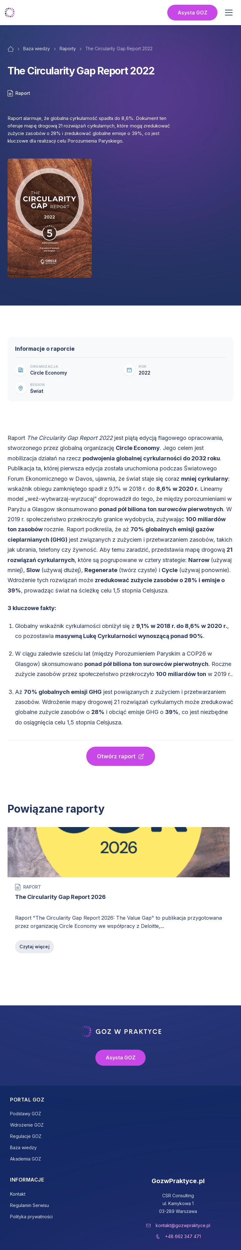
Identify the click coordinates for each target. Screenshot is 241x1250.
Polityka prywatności (31, 1216)
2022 (144, 373)
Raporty (68, 48)
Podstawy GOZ (25, 1113)
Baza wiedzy (36, 48)
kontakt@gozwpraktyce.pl (183, 1225)
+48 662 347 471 (183, 1236)
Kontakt (17, 1194)
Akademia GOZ (25, 1158)
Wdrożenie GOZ (27, 1125)
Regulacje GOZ (25, 1136)
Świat (36, 391)
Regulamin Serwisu (29, 1205)
